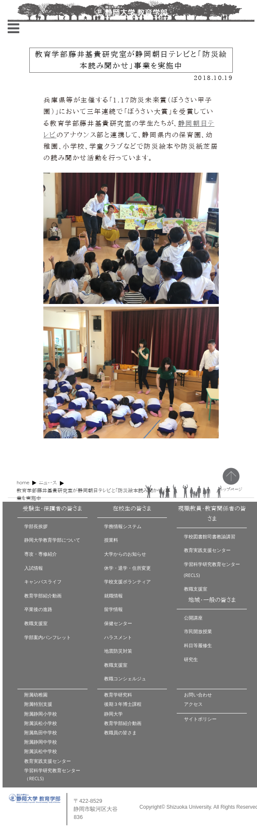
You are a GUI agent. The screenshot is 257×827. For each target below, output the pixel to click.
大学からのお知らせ (125, 554)
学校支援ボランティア (127, 581)
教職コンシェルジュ (125, 678)
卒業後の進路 (38, 609)
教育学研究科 (118, 694)
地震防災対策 (118, 651)
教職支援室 (36, 623)
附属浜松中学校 (40, 751)
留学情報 (113, 609)
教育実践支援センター (207, 550)
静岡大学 (113, 713)
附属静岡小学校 (40, 713)
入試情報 (33, 568)
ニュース (48, 482)
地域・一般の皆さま (212, 600)
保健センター (118, 623)
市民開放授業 (198, 631)
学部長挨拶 (36, 526)
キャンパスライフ (43, 581)
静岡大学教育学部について (52, 540)
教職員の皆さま (120, 732)
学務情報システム (122, 526)
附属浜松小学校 (40, 723)
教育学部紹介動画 (43, 595)
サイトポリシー (200, 719)
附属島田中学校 (40, 732)
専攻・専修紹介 (40, 554)
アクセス (193, 704)
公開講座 (193, 617)
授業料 (111, 540)
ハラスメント (118, 637)
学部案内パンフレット (47, 637)
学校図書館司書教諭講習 (209, 536)
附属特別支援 (38, 704)
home (23, 482)
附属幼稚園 (36, 694)
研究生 (191, 659)
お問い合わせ (198, 694)
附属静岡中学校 (40, 742)
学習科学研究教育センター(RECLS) (212, 569)
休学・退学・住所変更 (127, 568)
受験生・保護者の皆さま (52, 509)
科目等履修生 (198, 645)
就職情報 (113, 595)
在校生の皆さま (132, 509)
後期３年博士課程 (122, 704)
